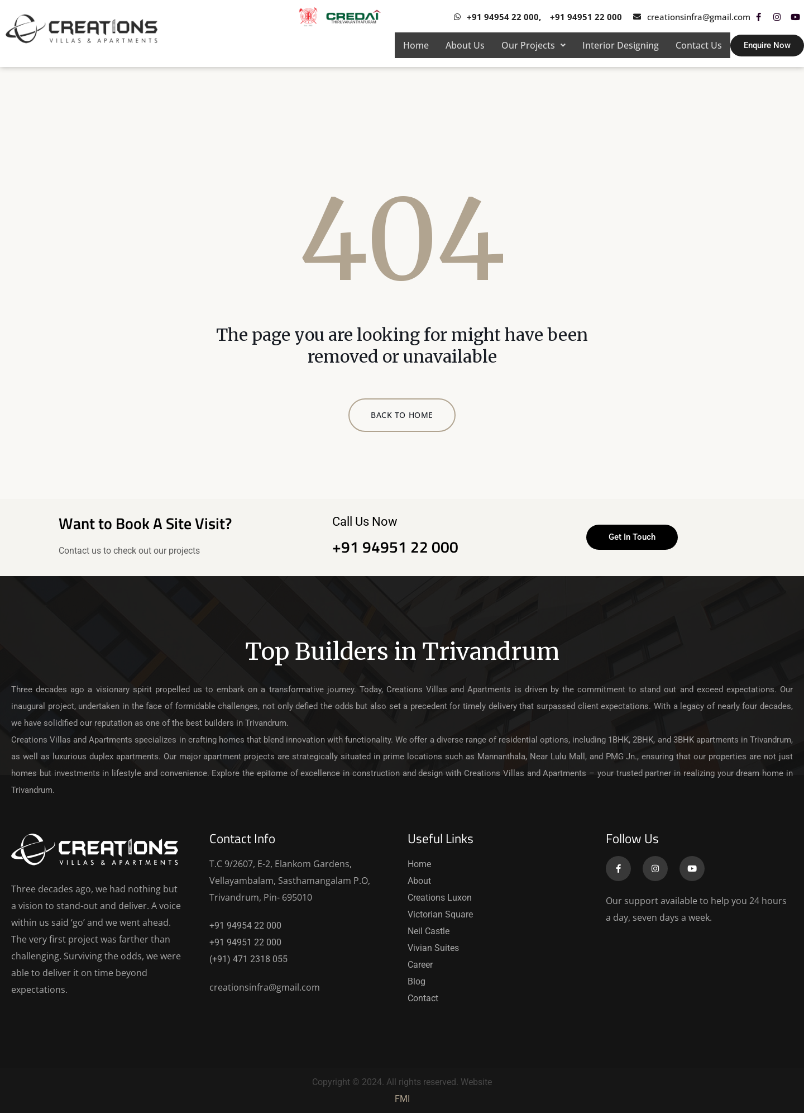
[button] (533, 45)
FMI (402, 1098)
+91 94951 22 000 (395, 547)
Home (416, 45)
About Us (465, 45)
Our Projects (533, 45)
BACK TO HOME (402, 415)
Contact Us (699, 45)
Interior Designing (620, 45)
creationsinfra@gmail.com (264, 987)
